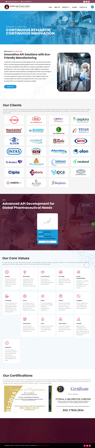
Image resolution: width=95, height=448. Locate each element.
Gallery (74, 7)
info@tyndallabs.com (12, 1)
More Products (86, 205)
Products (66, 7)
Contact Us (83, 7)
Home (50, 7)
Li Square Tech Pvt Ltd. (43, 445)
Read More (10, 87)
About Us (57, 7)
